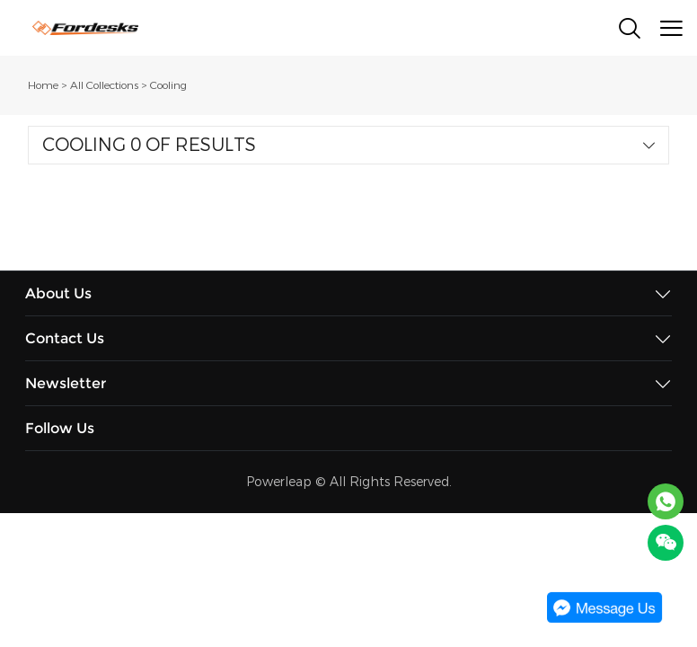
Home (43, 85)
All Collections (104, 85)
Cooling (168, 85)
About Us (58, 293)
